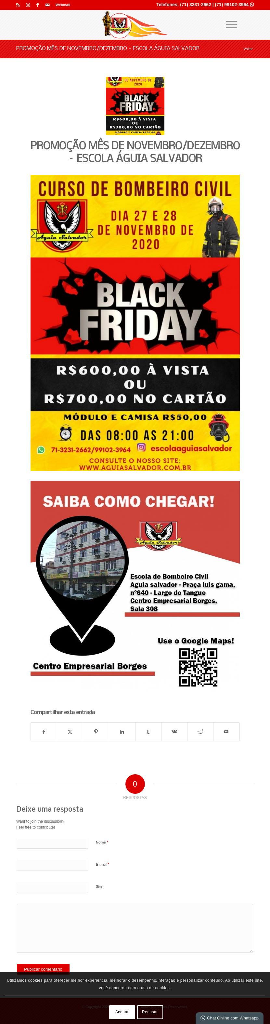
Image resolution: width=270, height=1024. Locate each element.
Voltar (248, 49)
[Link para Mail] (47, 5)
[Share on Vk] (174, 732)
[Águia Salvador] (135, 24)
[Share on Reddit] (200, 732)
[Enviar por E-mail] (226, 732)
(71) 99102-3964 (234, 4)
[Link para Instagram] (27, 5)
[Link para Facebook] (37, 5)
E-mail (102, 864)
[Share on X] (70, 732)
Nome (102, 842)
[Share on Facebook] (44, 732)
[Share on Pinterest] (96, 732)
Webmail (63, 5)
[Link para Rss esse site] (18, 5)
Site (99, 886)
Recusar (150, 1012)
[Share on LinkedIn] (122, 732)
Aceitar (122, 1012)
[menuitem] (61, 5)
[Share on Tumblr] (148, 732)
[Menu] (228, 24)
